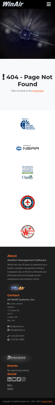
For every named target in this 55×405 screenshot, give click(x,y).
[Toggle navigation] (49, 4)
